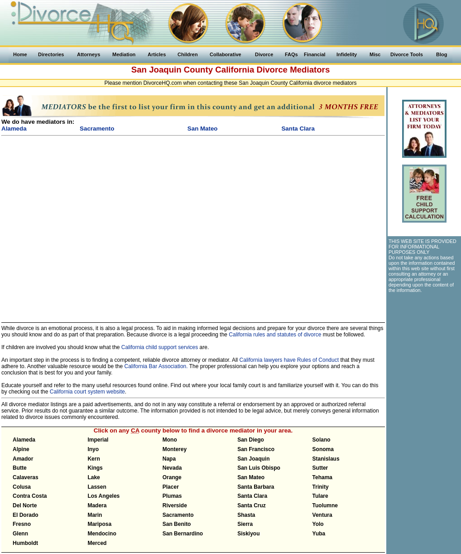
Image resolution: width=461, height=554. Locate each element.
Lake (93, 477)
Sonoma (323, 449)
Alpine (21, 449)
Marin (94, 515)
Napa (169, 459)
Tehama (322, 477)
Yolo (318, 524)
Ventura (322, 515)
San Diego (250, 440)
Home (20, 54)
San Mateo (250, 477)
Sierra (245, 524)
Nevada (172, 468)
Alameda (24, 440)
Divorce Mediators (293, 69)
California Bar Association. (156, 366)
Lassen (96, 487)
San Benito (177, 524)
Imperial (97, 440)
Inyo (93, 449)
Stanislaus (326, 459)
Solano (321, 440)
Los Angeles (103, 496)
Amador (23, 459)
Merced (96, 543)
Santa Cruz (251, 505)
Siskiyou (248, 533)
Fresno (22, 524)
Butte (20, 468)
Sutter (320, 468)
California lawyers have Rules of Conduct (289, 360)
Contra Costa (30, 496)
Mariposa (99, 524)
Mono (170, 440)
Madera (96, 505)
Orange (172, 477)
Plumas (172, 496)
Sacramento (178, 515)
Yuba (319, 533)
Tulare (320, 496)
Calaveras (25, 477)
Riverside (175, 505)
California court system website (87, 392)
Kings (94, 468)
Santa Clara (252, 496)
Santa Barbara (255, 487)
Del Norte (25, 505)
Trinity (320, 487)
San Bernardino (183, 533)
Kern (93, 459)
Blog (441, 54)
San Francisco (255, 449)
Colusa (22, 487)
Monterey (175, 449)
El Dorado (25, 515)
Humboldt (25, 543)
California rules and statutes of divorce (275, 334)
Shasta (246, 515)
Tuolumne (325, 505)
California (234, 69)
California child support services (159, 347)
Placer (171, 487)
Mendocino (101, 533)
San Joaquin (253, 459)
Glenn (20, 533)
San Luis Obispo (258, 468)
